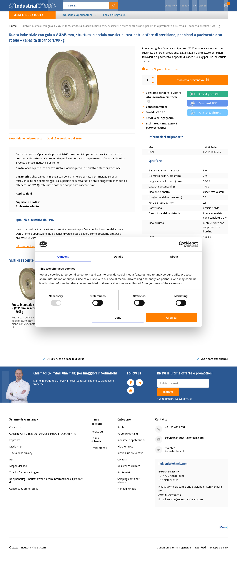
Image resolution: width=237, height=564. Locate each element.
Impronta (14, 443)
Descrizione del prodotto (25, 141)
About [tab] (174, 256)
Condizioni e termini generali (174, 550)
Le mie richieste (96, 442)
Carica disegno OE (114, 17)
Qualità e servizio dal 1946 (64, 141)
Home (13, 28)
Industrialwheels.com (33, 550)
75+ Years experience (214, 361)
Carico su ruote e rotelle (23, 491)
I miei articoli (99, 450)
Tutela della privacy (20, 455)
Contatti (122, 462)
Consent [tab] (63, 256)
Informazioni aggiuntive (30, 249)
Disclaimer (15, 449)
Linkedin (139, 384)
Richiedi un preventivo (130, 455)
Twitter (170, 450)
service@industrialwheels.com (184, 440)
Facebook (130, 384)
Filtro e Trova (125, 449)
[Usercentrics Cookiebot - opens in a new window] (181, 244)
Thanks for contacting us (24, 475)
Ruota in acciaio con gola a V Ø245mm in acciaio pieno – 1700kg (29, 311)
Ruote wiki (123, 475)
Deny (117, 317)
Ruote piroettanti (127, 436)
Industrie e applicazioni (131, 443)
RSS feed (200, 550)
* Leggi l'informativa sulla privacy (174, 401)
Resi (11, 462)
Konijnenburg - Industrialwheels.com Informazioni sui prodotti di (46, 483)
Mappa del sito (18, 468)
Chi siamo (15, 430)
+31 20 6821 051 (175, 430)
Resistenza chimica (128, 468)
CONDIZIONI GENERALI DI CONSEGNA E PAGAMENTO (42, 436)
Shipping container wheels (128, 483)
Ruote (121, 430)
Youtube (130, 392)
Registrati (97, 434)
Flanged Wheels (126, 491)
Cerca (113, 5)
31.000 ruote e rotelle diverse (65, 361)
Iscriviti (168, 394)
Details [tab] (118, 256)
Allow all (171, 317)
